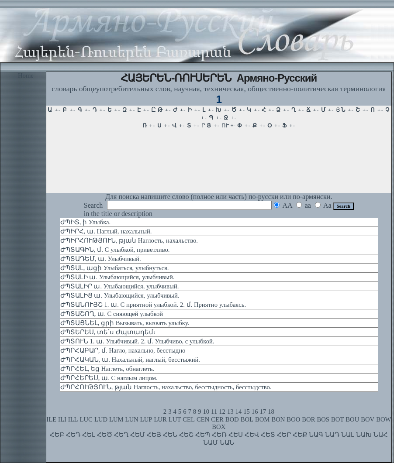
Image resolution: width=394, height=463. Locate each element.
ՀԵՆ (170, 434)
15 (246, 411)
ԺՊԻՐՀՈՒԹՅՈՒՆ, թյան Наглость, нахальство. (129, 240)
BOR (308, 419)
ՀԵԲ (57, 434)
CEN (203, 419)
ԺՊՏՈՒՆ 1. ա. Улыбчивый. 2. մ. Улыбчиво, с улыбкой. (137, 341)
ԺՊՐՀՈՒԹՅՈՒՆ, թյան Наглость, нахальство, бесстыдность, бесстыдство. (166, 387)
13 (230, 411)
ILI (62, 419)
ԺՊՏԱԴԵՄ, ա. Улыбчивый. (100, 258)
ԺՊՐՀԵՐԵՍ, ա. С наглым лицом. (109, 377)
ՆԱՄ (210, 442)
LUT (175, 419)
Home (26, 75)
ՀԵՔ (300, 434)
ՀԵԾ (104, 434)
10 (206, 411)
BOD (232, 419)
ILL (73, 419)
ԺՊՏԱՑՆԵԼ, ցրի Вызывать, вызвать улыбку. (124, 322)
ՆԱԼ (347, 434)
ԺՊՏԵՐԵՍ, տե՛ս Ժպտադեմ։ (108, 332)
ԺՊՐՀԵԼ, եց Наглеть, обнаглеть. (107, 368)
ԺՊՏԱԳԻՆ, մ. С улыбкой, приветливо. (115, 249)
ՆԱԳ (316, 434)
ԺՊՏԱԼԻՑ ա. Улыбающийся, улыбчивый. (120, 295)
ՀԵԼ (88, 434)
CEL (189, 419)
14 (238, 411)
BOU (352, 419)
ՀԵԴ (73, 434)
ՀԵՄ (137, 434)
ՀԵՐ (284, 434)
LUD (100, 419)
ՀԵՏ (268, 434)
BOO (293, 419)
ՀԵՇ (186, 434)
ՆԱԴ (332, 434)
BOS (323, 419)
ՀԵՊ (202, 434)
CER (217, 419)
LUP (146, 419)
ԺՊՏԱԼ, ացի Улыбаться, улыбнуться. (114, 267)
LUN (131, 419)
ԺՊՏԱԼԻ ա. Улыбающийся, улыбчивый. (117, 277)
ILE (51, 419)
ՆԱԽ (364, 434)
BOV (367, 419)
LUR (160, 419)
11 (214, 411)
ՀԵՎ (252, 434)
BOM (262, 419)
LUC (86, 419)
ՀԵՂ (121, 434)
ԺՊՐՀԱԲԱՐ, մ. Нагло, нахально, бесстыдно (123, 350)
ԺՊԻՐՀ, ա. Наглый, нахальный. (106, 231)
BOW (383, 419)
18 (271, 411)
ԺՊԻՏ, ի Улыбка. (85, 222)
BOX (218, 426)
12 (222, 411)
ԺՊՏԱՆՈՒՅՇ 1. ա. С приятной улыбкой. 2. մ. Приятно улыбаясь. (153, 304)
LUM (116, 419)
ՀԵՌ (219, 434)
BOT (337, 419)
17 (263, 411)
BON (278, 419)
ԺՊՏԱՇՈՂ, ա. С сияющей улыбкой (111, 313)
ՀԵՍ (235, 434)
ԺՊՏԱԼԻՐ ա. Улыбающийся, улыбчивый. (119, 286)
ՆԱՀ (380, 434)
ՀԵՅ (154, 434)
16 (255, 411)
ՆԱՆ (227, 442)
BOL (247, 419)
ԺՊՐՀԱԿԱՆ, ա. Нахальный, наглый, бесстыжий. (130, 359)
